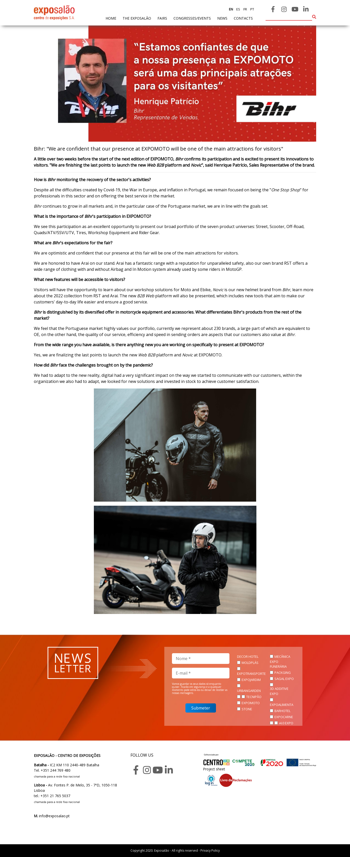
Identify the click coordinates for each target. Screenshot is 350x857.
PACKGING (282, 672)
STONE (247, 709)
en (231, 9)
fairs (162, 18)
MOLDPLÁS (250, 662)
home (111, 18)
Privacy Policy (210, 850)
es (238, 9)
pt (252, 9)
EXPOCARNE (283, 717)
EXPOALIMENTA (281, 704)
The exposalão (137, 18)
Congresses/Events (192, 18)
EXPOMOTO (251, 703)
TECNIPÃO (253, 696)
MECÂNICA (282, 656)
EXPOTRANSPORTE (251, 673)
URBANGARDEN (249, 690)
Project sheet (214, 769)
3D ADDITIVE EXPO (279, 691)
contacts (243, 18)
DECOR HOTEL (247, 656)
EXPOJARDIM (251, 679)
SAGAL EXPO (284, 678)
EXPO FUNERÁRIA (278, 664)
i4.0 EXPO (286, 723)
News (222, 18)
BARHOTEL (282, 710)
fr (245, 9)
